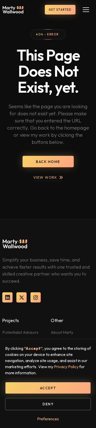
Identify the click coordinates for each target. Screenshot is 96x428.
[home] (13, 9)
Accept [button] (48, 388)
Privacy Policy (66, 366)
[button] (86, 10)
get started (60, 9)
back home (48, 161)
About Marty (62, 332)
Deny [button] (48, 404)
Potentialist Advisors (20, 332)
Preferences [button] (48, 418)
